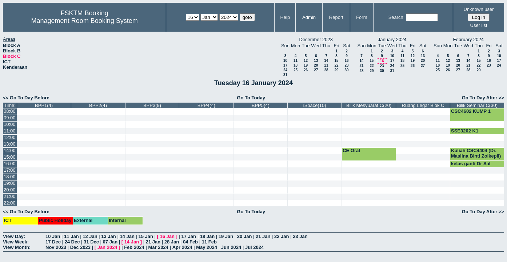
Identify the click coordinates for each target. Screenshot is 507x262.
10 (285, 61)
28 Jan (171, 242)
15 (336, 61)
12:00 (10, 137)
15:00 (10, 157)
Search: (396, 17)
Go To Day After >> (483, 97)
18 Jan (207, 236)
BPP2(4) (98, 105)
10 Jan (52, 236)
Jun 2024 (231, 247)
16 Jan (167, 236)
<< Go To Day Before (26, 97)
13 (316, 61)
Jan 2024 (107, 247)
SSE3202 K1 (464, 131)
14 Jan (127, 236)
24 (285, 70)
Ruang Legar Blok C (423, 105)
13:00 (10, 144)
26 (306, 70)
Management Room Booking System (84, 20)
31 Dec (91, 242)
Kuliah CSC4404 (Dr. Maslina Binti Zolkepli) (476, 153)
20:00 (10, 189)
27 (316, 70)
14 (326, 61)
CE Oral (351, 150)
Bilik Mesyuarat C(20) (368, 105)
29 (336, 70)
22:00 (10, 203)
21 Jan (263, 236)
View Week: (16, 242)
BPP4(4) (206, 105)
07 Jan (110, 242)
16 (346, 61)
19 (306, 65)
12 (306, 61)
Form (361, 17)
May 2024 (206, 247)
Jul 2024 (254, 247)
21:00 (10, 196)
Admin (309, 17)
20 (316, 65)
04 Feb (190, 242)
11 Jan (71, 236)
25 (296, 70)
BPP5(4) (261, 105)
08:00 (10, 111)
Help (285, 17)
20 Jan (244, 236)
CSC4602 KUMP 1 (471, 111)
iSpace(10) (314, 105)
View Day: (14, 236)
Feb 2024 (134, 247)
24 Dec (72, 242)
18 (296, 65)
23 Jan (300, 236)
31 (285, 75)
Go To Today (251, 97)
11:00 (10, 131)
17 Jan (188, 236)
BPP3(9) (152, 105)
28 (326, 70)
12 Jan (90, 236)
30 (346, 70)
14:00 (10, 150)
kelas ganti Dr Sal (470, 163)
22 (336, 65)
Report (336, 17)
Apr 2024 (182, 247)
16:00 (10, 163)
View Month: (17, 247)
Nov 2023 (55, 247)
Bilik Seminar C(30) (477, 105)
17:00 (10, 170)
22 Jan (281, 236)
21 (326, 65)
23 (346, 65)
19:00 (10, 183)
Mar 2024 (158, 247)
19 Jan (226, 236)
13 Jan (108, 236)
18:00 (10, 176)
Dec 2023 (80, 247)
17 (285, 65)
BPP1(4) (44, 105)
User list (478, 25)
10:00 (10, 124)
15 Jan (145, 236)
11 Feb (209, 242)
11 (296, 61)
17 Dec (53, 242)
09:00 (10, 117)
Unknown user (478, 9)
